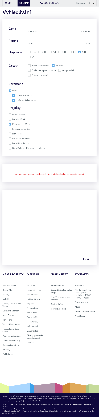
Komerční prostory (10, 345)
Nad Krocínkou (9, 286)
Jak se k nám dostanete (85, 311)
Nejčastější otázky (35, 299)
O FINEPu (33, 274)
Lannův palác (32, 331)
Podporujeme (32, 308)
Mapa (77, 307)
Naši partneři (32, 326)
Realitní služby (57, 304)
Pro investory (32, 322)
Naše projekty (12, 274)
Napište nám (80, 316)
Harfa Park (7, 320)
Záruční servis (32, 295)
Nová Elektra (8, 315)
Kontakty (80, 3)
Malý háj (6, 299)
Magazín (30, 304)
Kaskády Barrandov (10, 311)
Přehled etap (7, 354)
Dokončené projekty (11, 341)
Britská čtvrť (7, 290)
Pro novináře (32, 317)
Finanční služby (57, 286)
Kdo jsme (31, 286)
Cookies (30, 343)
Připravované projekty (11, 336)
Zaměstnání (32, 313)
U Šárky (5, 295)
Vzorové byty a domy (11, 324)
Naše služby (59, 274)
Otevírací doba (81, 302)
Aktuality (6, 350)
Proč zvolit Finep (34, 290)
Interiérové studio (58, 309)
